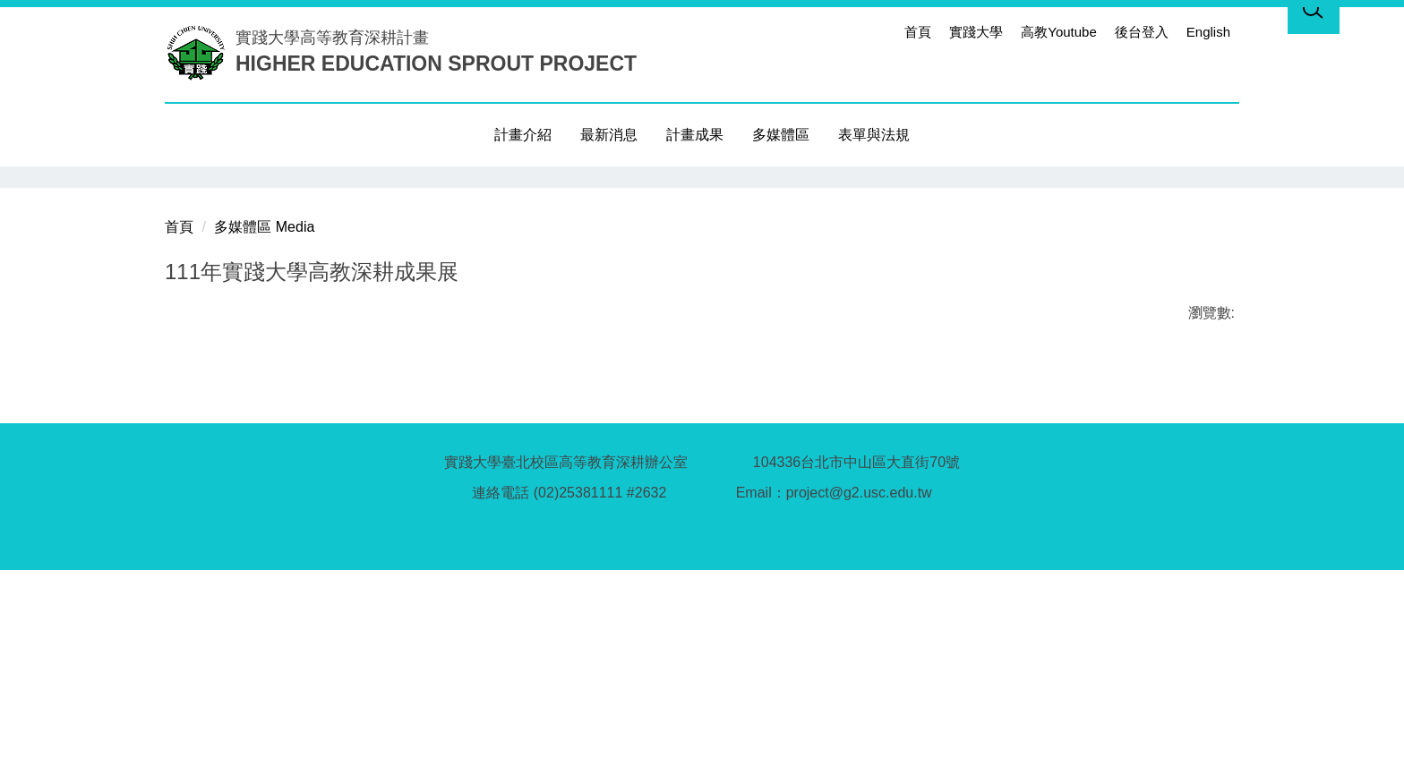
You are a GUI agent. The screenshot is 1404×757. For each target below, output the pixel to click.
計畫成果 (694, 134)
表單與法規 (874, 134)
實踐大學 (976, 31)
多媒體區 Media (264, 413)
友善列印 (352, 552)
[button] (178, 180)
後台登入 (1142, 31)
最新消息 (609, 134)
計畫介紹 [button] (523, 134)
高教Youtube (1059, 31)
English (1208, 31)
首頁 (917, 31)
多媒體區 (780, 134)
